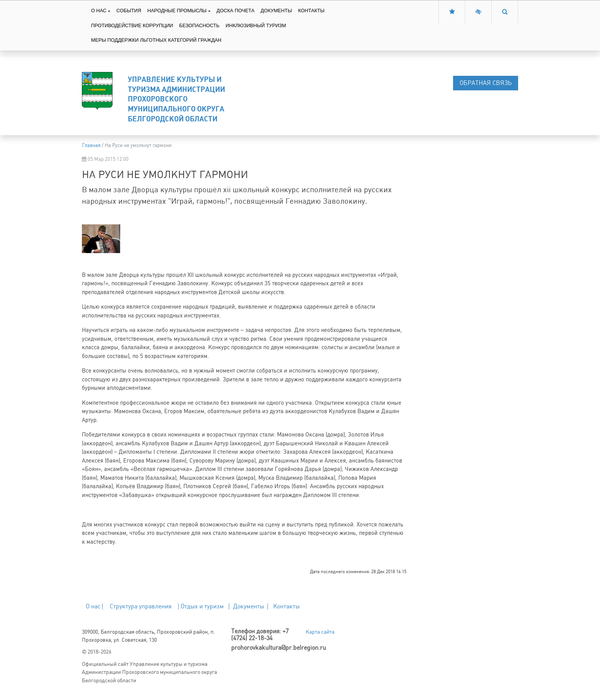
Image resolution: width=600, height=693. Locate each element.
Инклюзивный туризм (255, 25)
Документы (276, 10)
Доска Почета (235, 10)
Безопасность (199, 25)
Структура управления (140, 606)
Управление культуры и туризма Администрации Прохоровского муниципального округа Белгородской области (176, 99)
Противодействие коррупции (132, 25)
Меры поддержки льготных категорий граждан (156, 40)
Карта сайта (320, 632)
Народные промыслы (177, 10)
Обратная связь (486, 83)
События (128, 10)
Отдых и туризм (202, 606)
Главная (91, 145)
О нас (98, 10)
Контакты (311, 10)
